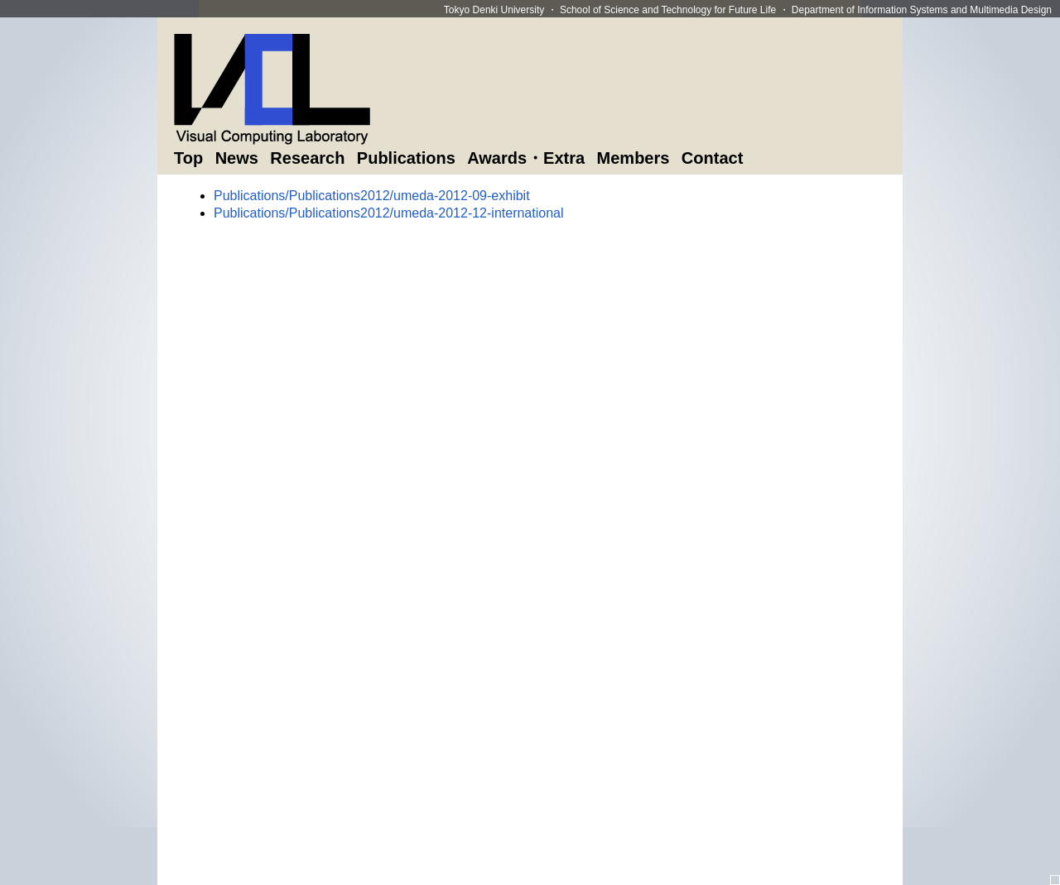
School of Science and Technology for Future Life (668, 10)
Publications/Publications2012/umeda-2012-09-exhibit (372, 196)
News (236, 158)
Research (307, 158)
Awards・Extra (526, 158)
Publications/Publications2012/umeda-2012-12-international (389, 213)
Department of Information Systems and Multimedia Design (922, 10)
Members (633, 158)
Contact (712, 158)
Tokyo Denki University (494, 10)
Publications (406, 158)
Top (188, 158)
